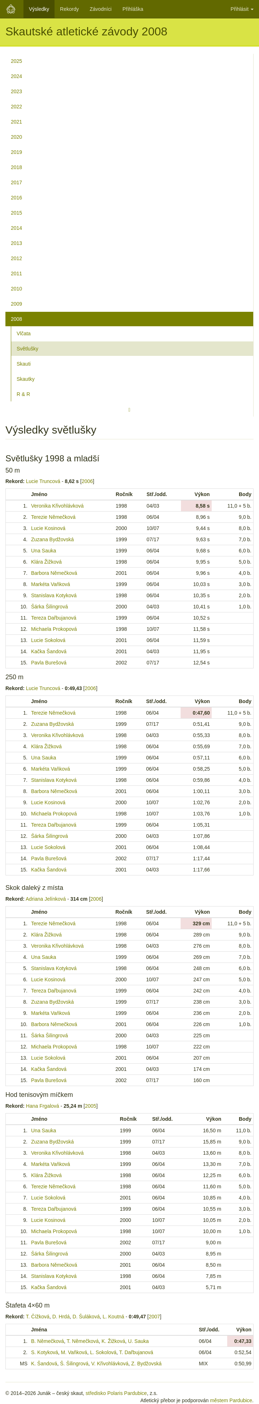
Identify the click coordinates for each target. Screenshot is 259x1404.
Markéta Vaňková (50, 584)
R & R (23, 394)
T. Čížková (37, 1316)
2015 (16, 213)
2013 (16, 243)
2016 (16, 198)
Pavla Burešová (48, 663)
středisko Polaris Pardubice (116, 1393)
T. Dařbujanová (136, 1352)
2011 (16, 273)
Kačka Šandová (48, 651)
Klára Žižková (46, 562)
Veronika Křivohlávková (57, 506)
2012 (16, 258)
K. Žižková (113, 1341)
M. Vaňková (74, 1352)
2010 (16, 289)
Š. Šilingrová (74, 1363)
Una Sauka (43, 551)
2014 (16, 228)
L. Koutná (113, 1316)
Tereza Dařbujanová (53, 618)
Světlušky (27, 349)
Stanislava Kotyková (54, 595)
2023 (16, 91)
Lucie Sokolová (48, 640)
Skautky (26, 379)
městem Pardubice (231, 1400)
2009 (16, 304)
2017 (16, 182)
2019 (16, 152)
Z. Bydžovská (146, 1363)
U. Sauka (138, 1341)
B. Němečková (47, 1341)
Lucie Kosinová (48, 528)
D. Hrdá (61, 1316)
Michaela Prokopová (54, 629)
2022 (16, 106)
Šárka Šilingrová (49, 607)
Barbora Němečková (54, 573)
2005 (90, 1106)
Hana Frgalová (42, 1106)
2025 (16, 61)
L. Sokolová (103, 1352)
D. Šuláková (86, 1316)
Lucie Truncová (43, 481)
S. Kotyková (44, 1352)
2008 (16, 319)
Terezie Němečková (53, 517)
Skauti (24, 364)
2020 (16, 137)
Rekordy (69, 9)
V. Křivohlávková (110, 1363)
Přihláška (132, 9)
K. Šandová (44, 1363)
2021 (16, 122)
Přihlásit (242, 9)
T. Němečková (83, 1341)
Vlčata (24, 333)
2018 (16, 167)
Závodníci (101, 9)
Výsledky (39, 9)
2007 (154, 1316)
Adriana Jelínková (46, 899)
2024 (16, 76)
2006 (87, 481)
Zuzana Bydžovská (52, 539)
